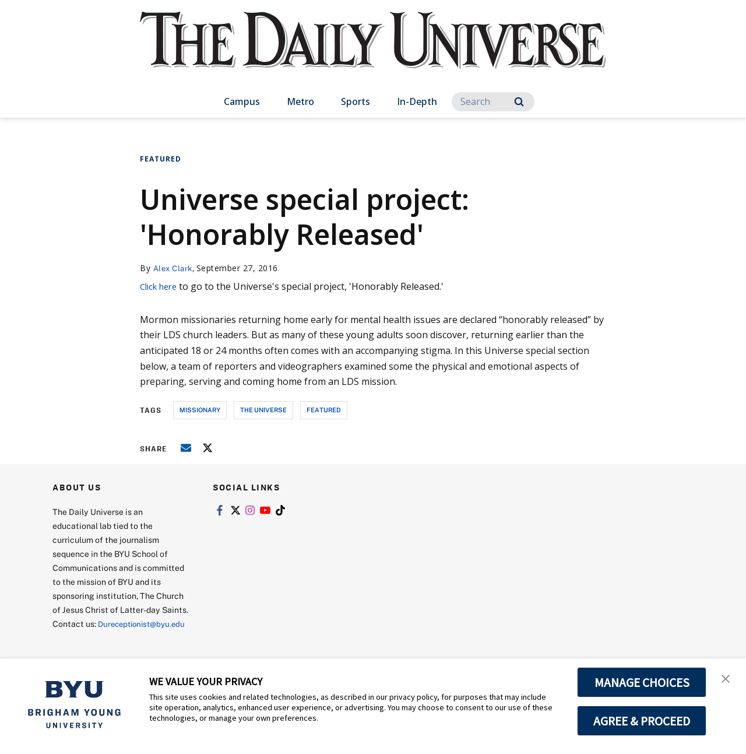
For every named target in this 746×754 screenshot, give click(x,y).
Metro (300, 101)
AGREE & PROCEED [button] (642, 721)
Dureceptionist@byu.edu (99, 638)
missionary (200, 409)
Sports (355, 101)
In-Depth (417, 101)
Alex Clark (174, 268)
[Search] (493, 102)
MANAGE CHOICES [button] (642, 682)
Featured (160, 159)
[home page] (373, 52)
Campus (242, 101)
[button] (726, 679)
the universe (263, 409)
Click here (161, 286)
